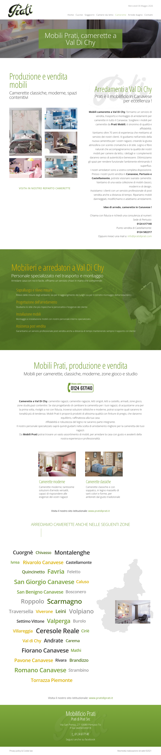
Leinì (60, 611)
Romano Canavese (40, 670)
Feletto (73, 572)
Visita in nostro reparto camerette (44, 188)
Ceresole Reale (57, 630)
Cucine (79, 14)
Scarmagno (64, 601)
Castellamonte (79, 562)
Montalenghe (72, 552)
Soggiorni (90, 14)
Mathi (76, 650)
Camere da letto (104, 14)
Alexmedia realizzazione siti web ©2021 (134, 750)
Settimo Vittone (30, 621)
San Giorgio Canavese (44, 582)
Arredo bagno (135, 14)
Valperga (58, 621)
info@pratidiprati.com (140, 236)
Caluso (82, 581)
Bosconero (76, 592)
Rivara (60, 660)
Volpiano (81, 611)
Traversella (21, 611)
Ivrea (15, 562)
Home (71, 14)
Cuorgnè (23, 552)
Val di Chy (32, 641)
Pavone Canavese (33, 660)
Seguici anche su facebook (80, 739)
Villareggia (23, 631)
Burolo (79, 621)
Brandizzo (78, 660)
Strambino (78, 670)
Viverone (44, 611)
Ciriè (85, 630)
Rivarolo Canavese (43, 562)
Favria (55, 571)
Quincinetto (33, 572)
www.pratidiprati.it (99, 510)
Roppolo (32, 601)
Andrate (53, 640)
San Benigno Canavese (40, 592)
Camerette (120, 14)
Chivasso (43, 552)
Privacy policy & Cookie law (21, 750)
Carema (73, 640)
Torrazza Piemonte (51, 680)
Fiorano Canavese (45, 650)
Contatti (148, 14)
